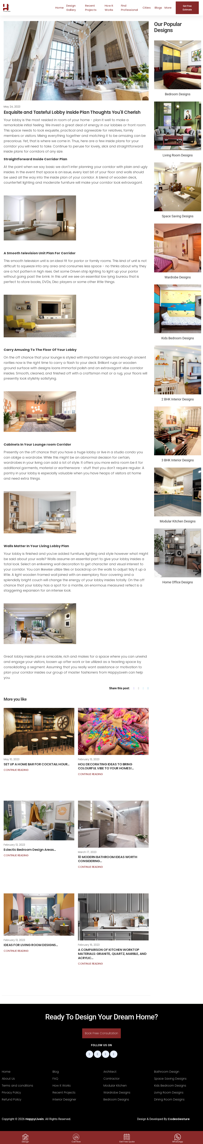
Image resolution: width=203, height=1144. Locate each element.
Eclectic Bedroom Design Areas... (30, 849)
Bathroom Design (166, 1072)
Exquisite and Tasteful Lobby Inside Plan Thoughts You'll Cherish (72, 112)
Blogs (158, 8)
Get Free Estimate (187, 8)
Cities (147, 8)
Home (59, 8)
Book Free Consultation (101, 1033)
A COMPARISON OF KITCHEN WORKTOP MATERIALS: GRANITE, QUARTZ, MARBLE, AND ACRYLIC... (112, 953)
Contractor (111, 1079)
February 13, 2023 (88, 759)
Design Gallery (71, 8)
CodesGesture (179, 1119)
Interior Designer (64, 1099)
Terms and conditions (17, 1085)
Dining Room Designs (169, 1099)
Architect (109, 1072)
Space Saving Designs (170, 1079)
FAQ (55, 1079)
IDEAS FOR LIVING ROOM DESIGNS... (31, 945)
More (168, 8)
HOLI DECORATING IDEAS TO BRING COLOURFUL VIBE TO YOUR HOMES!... (106, 766)
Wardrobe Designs (116, 1092)
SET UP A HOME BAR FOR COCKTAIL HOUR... (36, 764)
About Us (8, 1079)
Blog (56, 1072)
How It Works (109, 8)
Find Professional (129, 8)
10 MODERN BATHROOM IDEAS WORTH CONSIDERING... (107, 859)
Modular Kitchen (115, 1085)
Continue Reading (16, 770)
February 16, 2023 (89, 945)
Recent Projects (90, 8)
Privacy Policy (11, 1092)
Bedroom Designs (116, 1099)
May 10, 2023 (11, 759)
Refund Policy (11, 1099)
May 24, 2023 (12, 106)
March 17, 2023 (87, 852)
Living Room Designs (168, 1092)
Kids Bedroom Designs (170, 1085)
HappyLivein (34, 1119)
